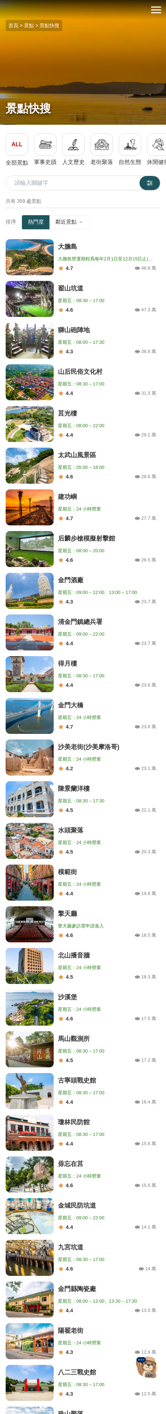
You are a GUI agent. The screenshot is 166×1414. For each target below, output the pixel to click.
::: (2, 4)
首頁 (13, 25)
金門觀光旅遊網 (83, 10)
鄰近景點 (69, 222)
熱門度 (36, 222)
